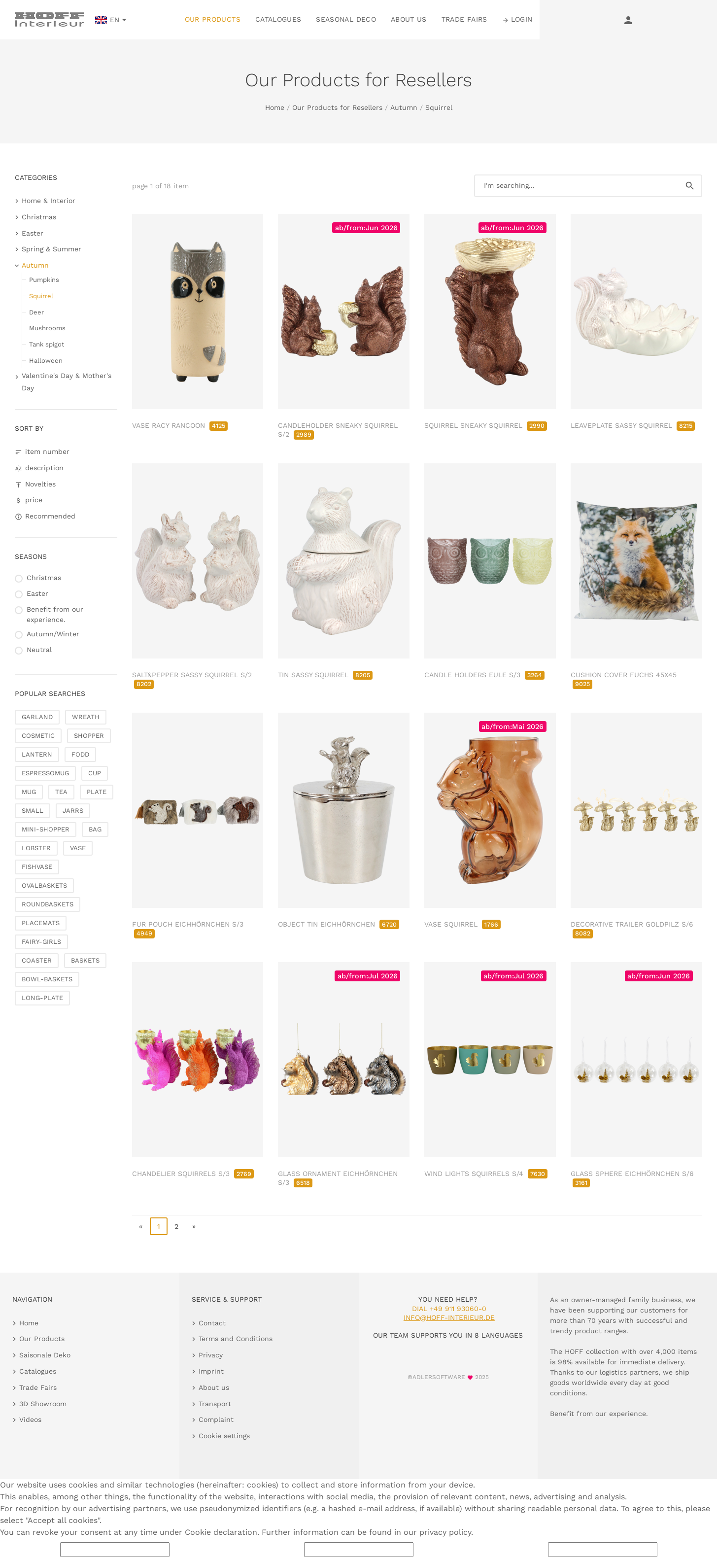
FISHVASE (37, 866)
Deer (36, 312)
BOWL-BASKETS (47, 979)
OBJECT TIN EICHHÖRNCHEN (338, 924)
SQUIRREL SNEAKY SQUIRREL (485, 425)
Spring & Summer (51, 249)
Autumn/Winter (53, 634)
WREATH (86, 717)
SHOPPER (89, 735)
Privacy (211, 1355)
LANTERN (37, 754)
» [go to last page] (194, 1226)
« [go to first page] (140, 1226)
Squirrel (438, 107)
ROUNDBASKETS (47, 904)
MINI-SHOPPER (45, 829)
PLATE (96, 792)
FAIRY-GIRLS (41, 941)
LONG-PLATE (42, 998)
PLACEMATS (41, 923)
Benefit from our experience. (55, 614)
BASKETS (85, 960)
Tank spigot (46, 344)
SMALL (32, 810)
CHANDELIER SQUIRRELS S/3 (193, 1173)
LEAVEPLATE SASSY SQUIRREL (633, 425)
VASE (78, 848)
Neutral (39, 650)
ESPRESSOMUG (45, 773)
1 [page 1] (158, 1226)
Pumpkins (44, 279)
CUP (94, 773)
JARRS (73, 810)
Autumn (403, 107)
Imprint (211, 1371)
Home (274, 107)
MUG (29, 792)
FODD (80, 754)
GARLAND (37, 717)
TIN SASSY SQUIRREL (325, 675)
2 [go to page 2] (176, 1226)
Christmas (39, 217)
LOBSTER (36, 848)
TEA (61, 792)
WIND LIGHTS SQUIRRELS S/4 (485, 1173)
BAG (95, 829)
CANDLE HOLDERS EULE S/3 (484, 675)
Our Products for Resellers (337, 107)
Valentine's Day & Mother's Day (66, 382)
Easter (32, 233)
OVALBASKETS (44, 885)
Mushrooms (47, 328)
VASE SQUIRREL (462, 924)
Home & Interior (48, 201)
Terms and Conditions (236, 1339)
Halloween (46, 360)
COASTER (37, 960)
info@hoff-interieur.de (449, 1317)
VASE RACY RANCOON (180, 425)
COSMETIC (38, 735)
